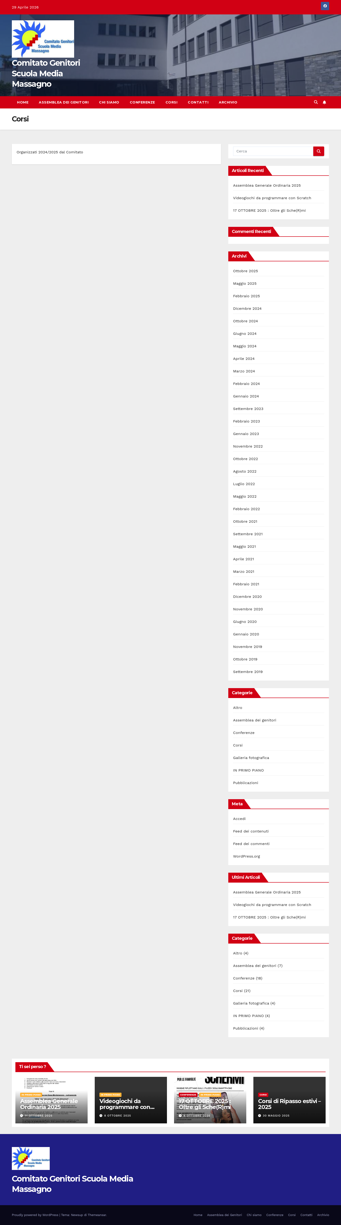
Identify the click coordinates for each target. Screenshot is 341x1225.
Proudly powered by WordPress (35, 1215)
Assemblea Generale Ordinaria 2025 (267, 185)
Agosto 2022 (244, 471)
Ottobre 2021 (245, 521)
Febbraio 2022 (246, 509)
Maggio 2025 (244, 283)
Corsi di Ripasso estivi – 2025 (289, 1104)
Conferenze (142, 102)
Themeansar (97, 1215)
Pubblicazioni (245, 783)
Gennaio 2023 (246, 433)
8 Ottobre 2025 (117, 1115)
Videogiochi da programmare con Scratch (272, 198)
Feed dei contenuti (251, 831)
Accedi (239, 818)
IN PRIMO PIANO (248, 770)
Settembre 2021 (248, 534)
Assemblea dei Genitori (64, 102)
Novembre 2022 (248, 446)
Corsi (172, 102)
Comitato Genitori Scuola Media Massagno (46, 73)
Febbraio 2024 (246, 383)
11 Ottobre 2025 (39, 1115)
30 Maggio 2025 (276, 1115)
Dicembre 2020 (247, 596)
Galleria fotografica (251, 757)
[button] (316, 102)
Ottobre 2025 (245, 271)
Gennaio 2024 (246, 396)
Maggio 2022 (244, 496)
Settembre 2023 (248, 408)
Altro (237, 707)
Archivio (228, 102)
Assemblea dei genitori (254, 720)
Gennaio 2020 (246, 634)
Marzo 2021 (243, 571)
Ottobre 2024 (245, 321)
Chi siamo (109, 102)
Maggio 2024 (244, 346)
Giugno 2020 (245, 621)
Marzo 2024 (244, 371)
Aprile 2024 (244, 358)
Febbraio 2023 (246, 421)
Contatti (198, 102)
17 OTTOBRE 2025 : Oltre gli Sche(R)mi (269, 210)
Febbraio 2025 (246, 296)
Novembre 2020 (248, 609)
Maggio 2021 (244, 546)
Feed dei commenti (251, 843)
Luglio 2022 (244, 484)
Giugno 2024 (244, 333)
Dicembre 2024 (247, 308)
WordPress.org (246, 856)
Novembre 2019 (247, 646)
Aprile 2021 (243, 559)
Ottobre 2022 (245, 459)
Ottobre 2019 (245, 659)
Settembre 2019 (248, 671)
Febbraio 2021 (246, 584)
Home (22, 102)
